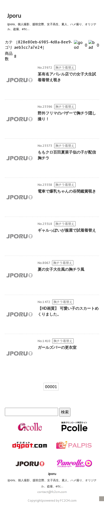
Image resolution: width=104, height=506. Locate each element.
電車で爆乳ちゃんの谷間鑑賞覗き (67, 191)
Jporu (14, 15)
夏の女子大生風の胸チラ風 (61, 269)
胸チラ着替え (64, 67)
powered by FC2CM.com (59, 500)
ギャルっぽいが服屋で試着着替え (67, 230)
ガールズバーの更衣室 (57, 347)
